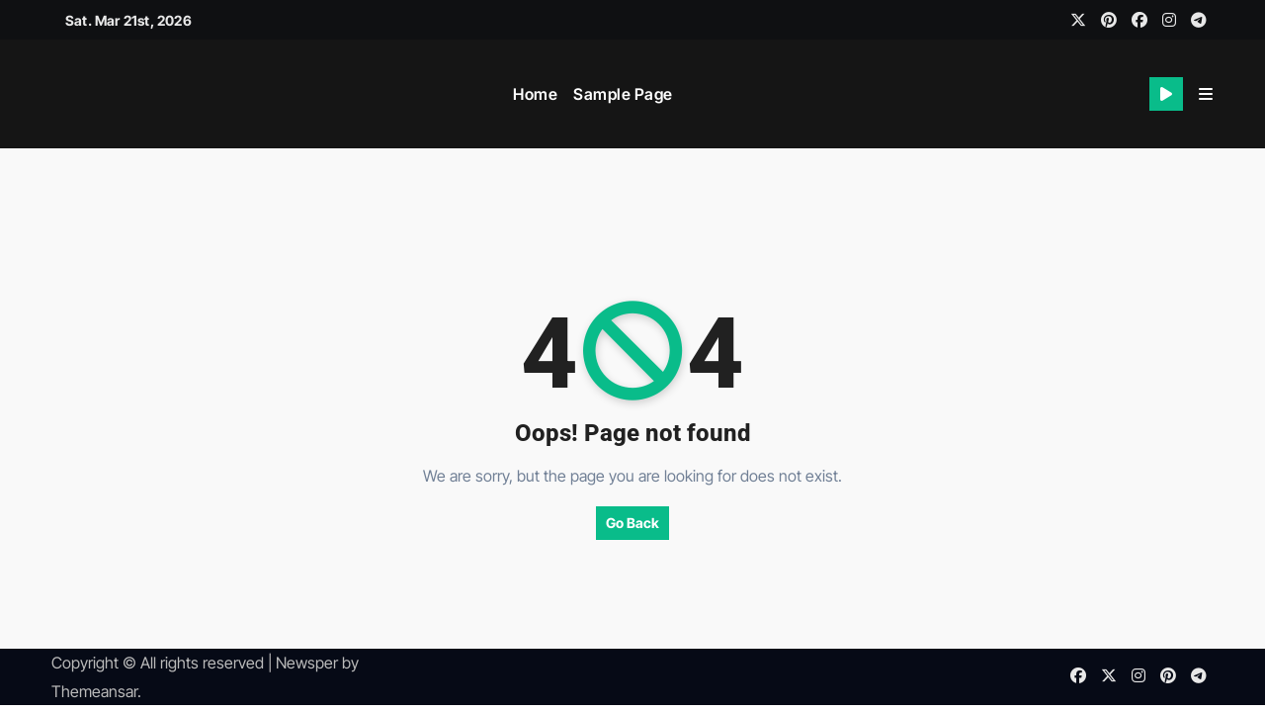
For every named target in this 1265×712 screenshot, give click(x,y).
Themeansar (94, 691)
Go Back (632, 522)
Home (535, 94)
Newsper (307, 662)
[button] (1206, 94)
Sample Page (623, 94)
